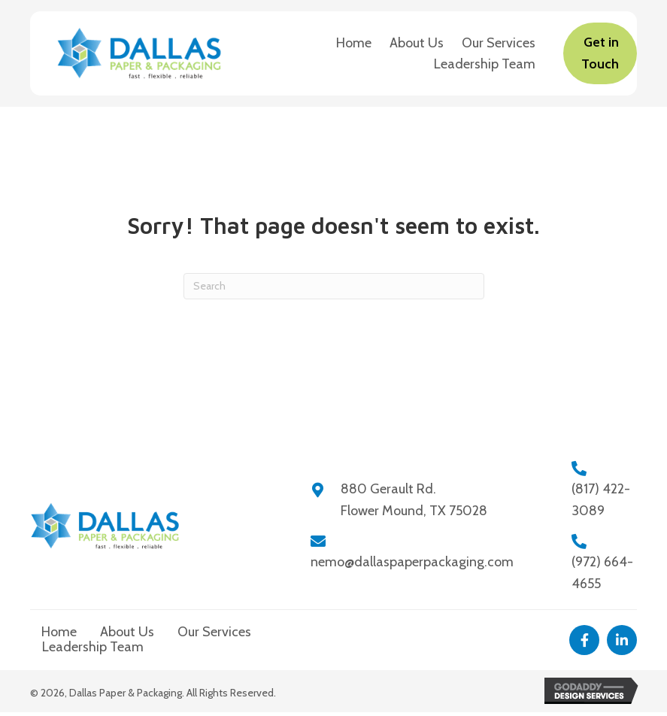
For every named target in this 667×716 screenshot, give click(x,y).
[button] (584, 640)
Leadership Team (93, 646)
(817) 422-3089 (600, 500)
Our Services (214, 631)
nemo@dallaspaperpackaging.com (412, 562)
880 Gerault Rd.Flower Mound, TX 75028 (414, 500)
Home (59, 631)
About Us (127, 631)
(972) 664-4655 (602, 573)
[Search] (333, 286)
